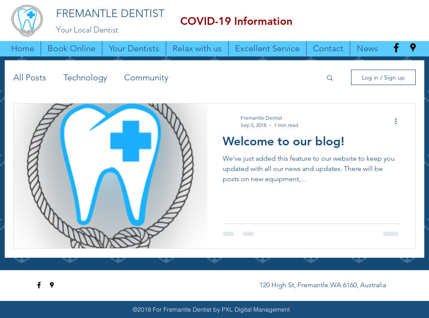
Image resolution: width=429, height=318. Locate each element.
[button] (236, 21)
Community (146, 77)
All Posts (29, 77)
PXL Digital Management (256, 309)
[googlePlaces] (413, 47)
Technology (85, 77)
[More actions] (398, 121)
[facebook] (396, 47)
